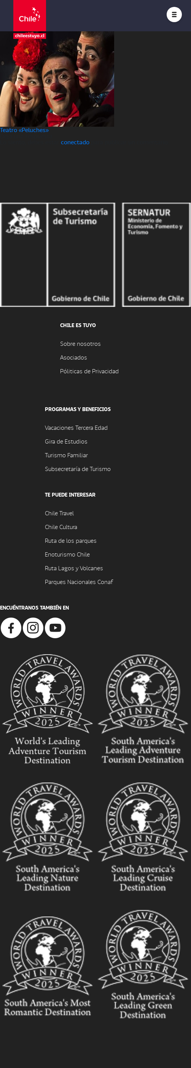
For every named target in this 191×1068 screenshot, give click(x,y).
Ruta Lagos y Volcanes (74, 568)
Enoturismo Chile (67, 554)
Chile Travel (59, 513)
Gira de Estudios (66, 441)
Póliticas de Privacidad (89, 371)
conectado (75, 142)
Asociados (73, 357)
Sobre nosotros (80, 343)
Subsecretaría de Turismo (78, 469)
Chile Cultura (61, 527)
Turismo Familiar (66, 455)
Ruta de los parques (71, 540)
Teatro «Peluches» (24, 130)
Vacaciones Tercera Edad (76, 427)
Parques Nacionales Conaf (79, 582)
